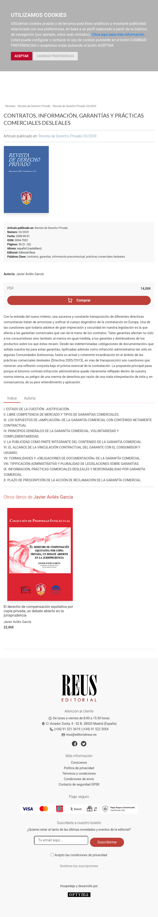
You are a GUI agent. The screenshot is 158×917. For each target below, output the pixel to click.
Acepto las (81, 855)
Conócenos (79, 762)
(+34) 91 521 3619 (65, 729)
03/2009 (23, 232)
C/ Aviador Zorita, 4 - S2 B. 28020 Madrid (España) (79, 723)
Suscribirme (107, 842)
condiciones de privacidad (88, 855)
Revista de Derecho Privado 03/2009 (74, 106)
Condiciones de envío (79, 779)
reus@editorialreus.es (79, 734)
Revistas (10, 106)
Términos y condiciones (79, 773)
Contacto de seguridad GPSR (79, 784)
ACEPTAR (22, 56)
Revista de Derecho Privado (34, 106)
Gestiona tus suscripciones (79, 866)
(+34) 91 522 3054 (96, 729)
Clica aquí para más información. (118, 34)
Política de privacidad (79, 768)
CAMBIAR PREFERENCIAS (55, 56)
